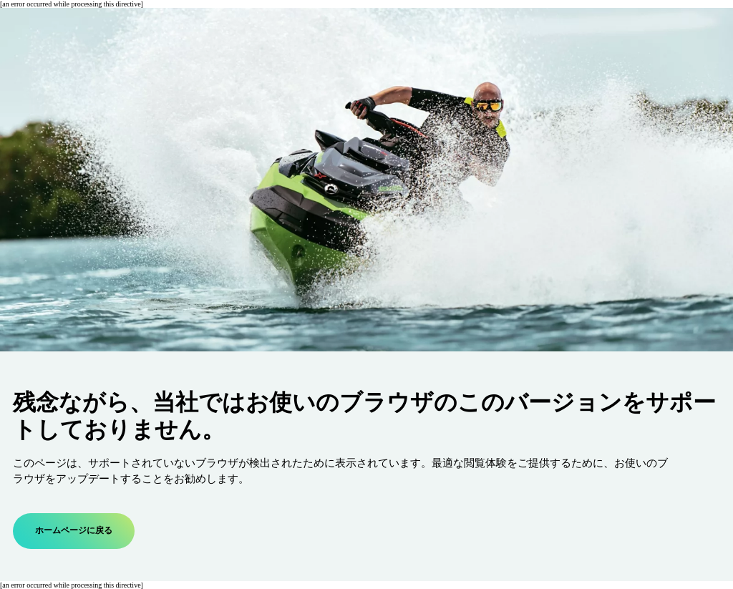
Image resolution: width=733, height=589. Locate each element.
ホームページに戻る (73, 531)
